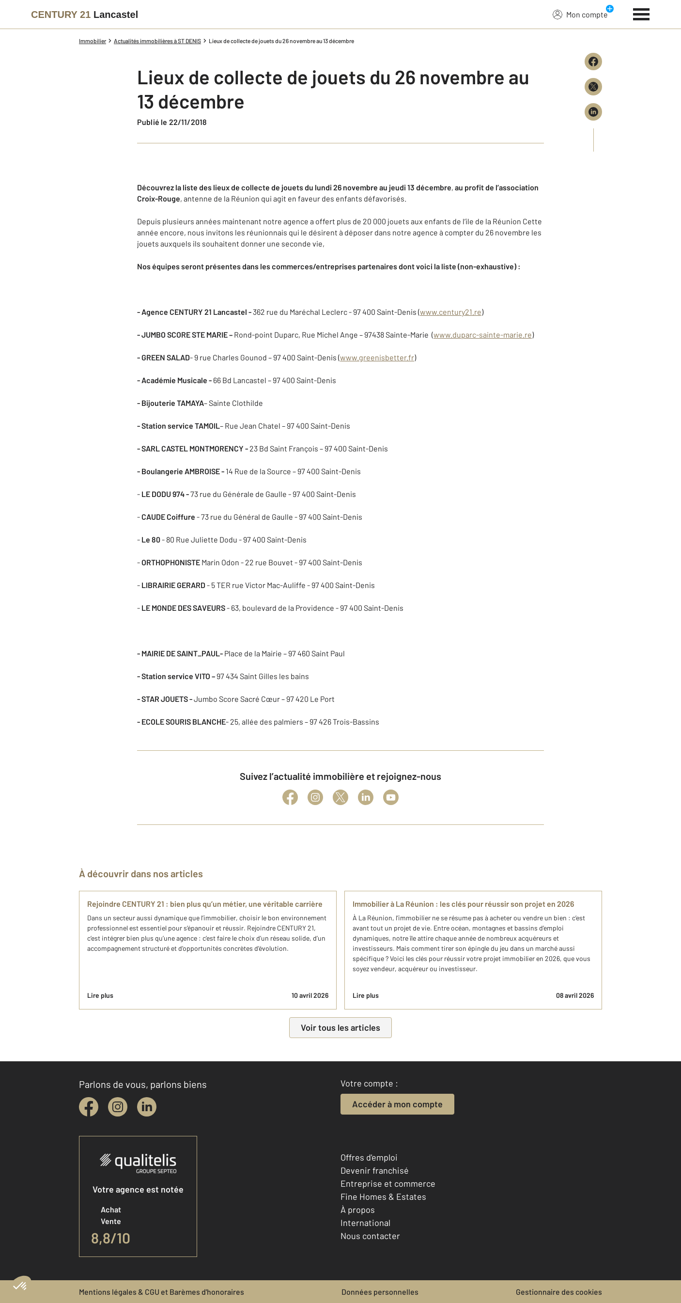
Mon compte (580, 14)
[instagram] (117, 1107)
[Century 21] (84, 14)
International (365, 1222)
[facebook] (88, 1107)
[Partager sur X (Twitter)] (593, 86)
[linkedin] (146, 1107)
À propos (357, 1209)
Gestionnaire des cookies (559, 1291)
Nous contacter (370, 1235)
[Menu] (641, 13)
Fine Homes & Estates (383, 1196)
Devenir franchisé (374, 1170)
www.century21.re (450, 311)
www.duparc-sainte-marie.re (482, 334)
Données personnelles (379, 1291)
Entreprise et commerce (387, 1183)
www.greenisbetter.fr (377, 357)
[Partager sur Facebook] (593, 61)
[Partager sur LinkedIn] (593, 112)
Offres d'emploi (369, 1157)
